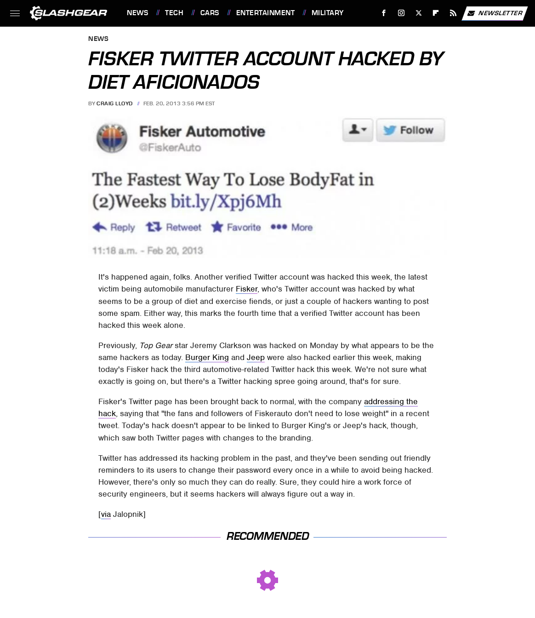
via (106, 514)
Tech (174, 13)
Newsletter (495, 13)
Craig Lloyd (115, 103)
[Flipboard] (436, 13)
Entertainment (265, 13)
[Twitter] (418, 13)
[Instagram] (401, 13)
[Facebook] (384, 13)
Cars (209, 13)
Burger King (207, 357)
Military (328, 13)
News (137, 13)
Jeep (256, 357)
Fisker (246, 289)
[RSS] (453, 13)
